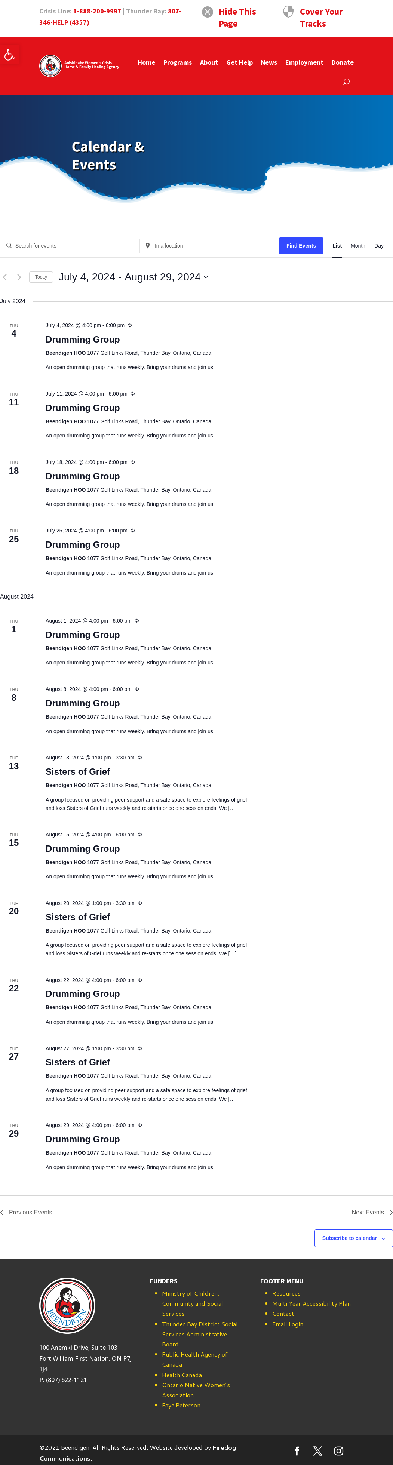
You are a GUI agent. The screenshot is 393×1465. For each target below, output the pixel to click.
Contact (283, 1313)
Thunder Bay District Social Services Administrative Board (200, 1334)
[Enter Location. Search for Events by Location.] (209, 246)
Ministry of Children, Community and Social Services (192, 1303)
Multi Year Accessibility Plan (311, 1303)
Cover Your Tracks (321, 17)
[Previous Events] (4, 277)
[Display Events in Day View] (379, 246)
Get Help (239, 62)
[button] (9, 54)
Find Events (301, 246)
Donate (343, 62)
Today (41, 277)
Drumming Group (83, 339)
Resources (286, 1293)
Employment (304, 62)
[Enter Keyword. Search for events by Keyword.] (69, 246)
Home (146, 62)
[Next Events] (19, 277)
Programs (177, 62)
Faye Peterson (181, 1405)
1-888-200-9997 (97, 11)
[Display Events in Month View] (358, 246)
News (269, 62)
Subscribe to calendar (349, 1238)
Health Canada (182, 1374)
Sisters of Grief (78, 772)
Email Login (287, 1324)
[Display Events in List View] (337, 246)
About (209, 62)
